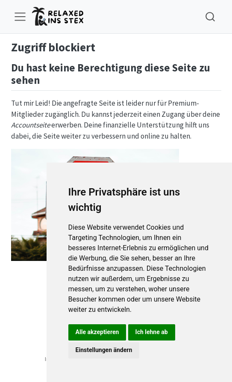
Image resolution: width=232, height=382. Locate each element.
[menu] (20, 16)
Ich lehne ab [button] (151, 332)
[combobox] (210, 16)
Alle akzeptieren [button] (97, 332)
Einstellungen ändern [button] (104, 349)
